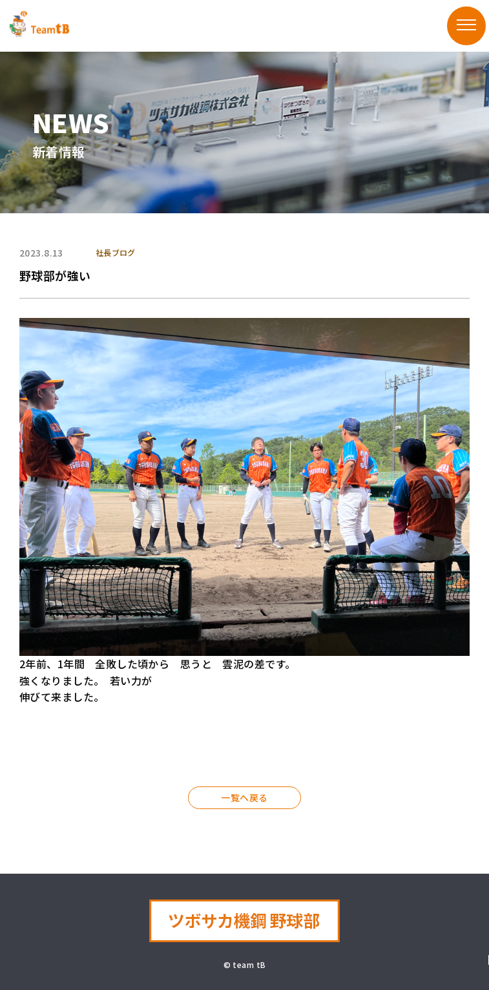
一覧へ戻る (244, 797)
